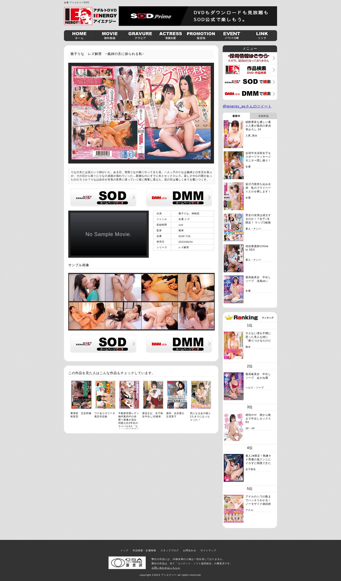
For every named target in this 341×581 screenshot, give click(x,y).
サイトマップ (208, 550)
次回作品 (263, 116)
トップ (124, 550)
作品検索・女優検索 (144, 550)
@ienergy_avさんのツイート (247, 106)
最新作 (236, 116)
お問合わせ (189, 550)
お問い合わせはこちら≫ (166, 567)
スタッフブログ (169, 550)
